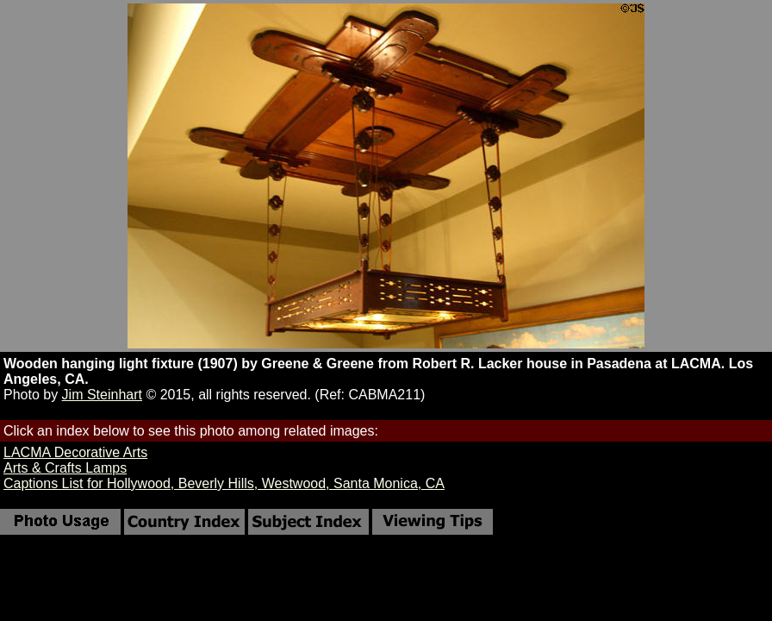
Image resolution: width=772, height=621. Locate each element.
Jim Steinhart (102, 394)
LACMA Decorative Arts (75, 452)
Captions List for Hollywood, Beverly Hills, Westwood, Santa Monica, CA (224, 483)
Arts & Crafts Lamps (65, 468)
